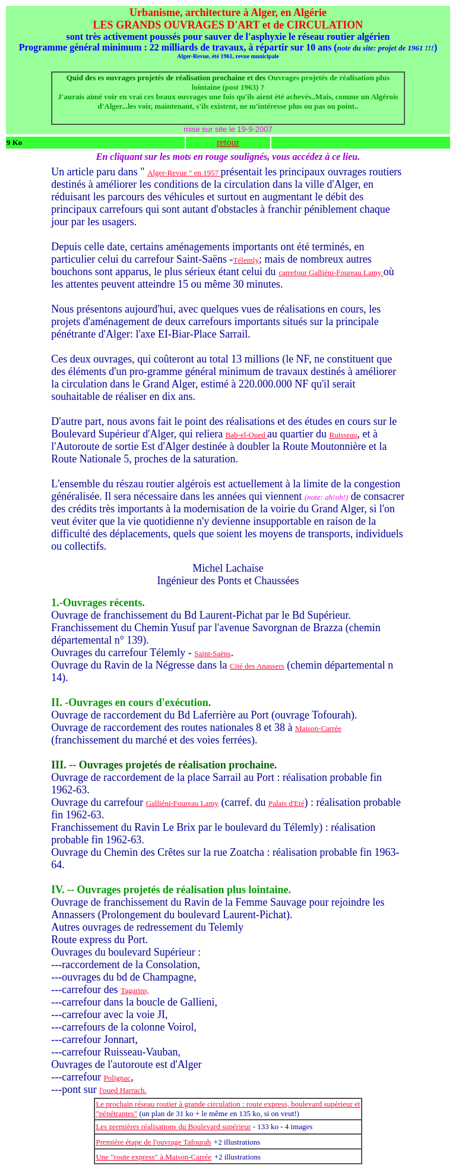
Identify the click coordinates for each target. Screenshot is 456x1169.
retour (228, 142)
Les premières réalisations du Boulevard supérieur (173, 1126)
